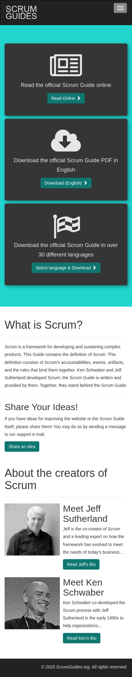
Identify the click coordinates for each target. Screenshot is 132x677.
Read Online (66, 98)
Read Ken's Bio (81, 638)
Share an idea (22, 446)
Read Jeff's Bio (81, 564)
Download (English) (66, 183)
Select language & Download (66, 267)
